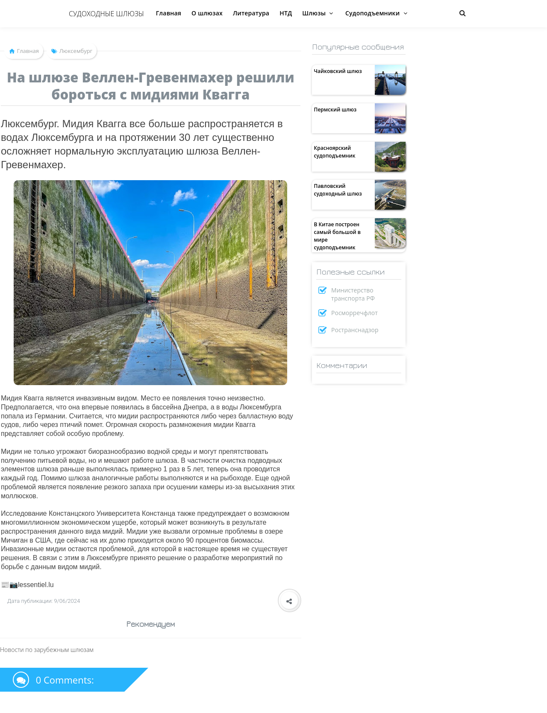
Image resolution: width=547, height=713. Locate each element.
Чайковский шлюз (338, 71)
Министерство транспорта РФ (353, 294)
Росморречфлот (354, 313)
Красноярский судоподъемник (335, 151)
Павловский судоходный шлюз (338, 189)
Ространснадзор (355, 330)
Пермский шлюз (335, 109)
